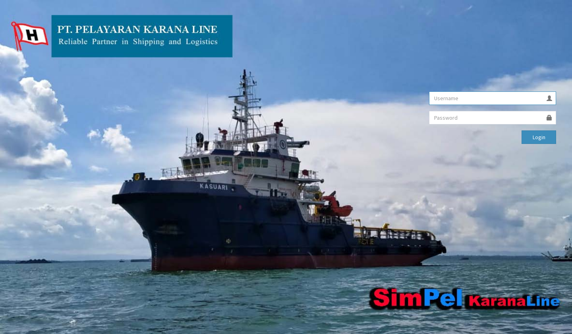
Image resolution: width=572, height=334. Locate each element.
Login (539, 137)
